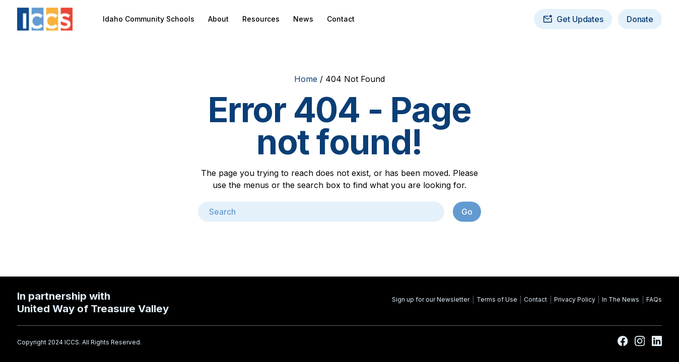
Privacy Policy (574, 299)
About (218, 19)
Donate (640, 19)
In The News (620, 299)
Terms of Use (497, 299)
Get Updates (572, 19)
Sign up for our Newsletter (430, 299)
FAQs (654, 299)
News (303, 19)
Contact (341, 19)
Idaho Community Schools (148, 19)
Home (305, 79)
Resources (261, 19)
